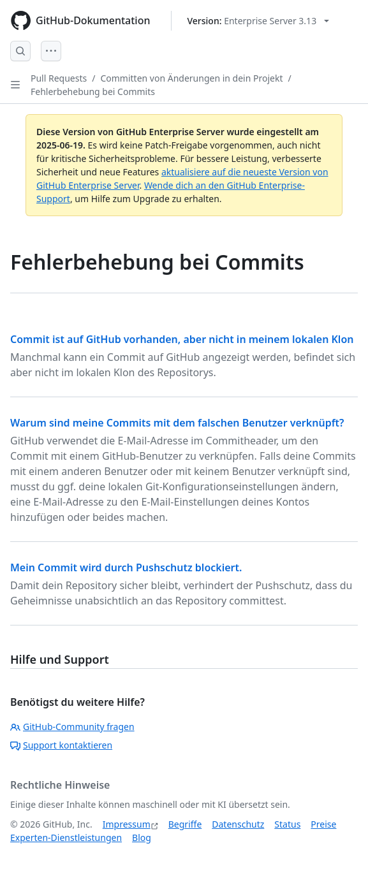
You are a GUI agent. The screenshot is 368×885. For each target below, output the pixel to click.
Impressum (127, 824)
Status (287, 824)
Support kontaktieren (61, 745)
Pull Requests (59, 78)
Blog (141, 837)
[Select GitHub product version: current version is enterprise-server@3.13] (258, 21)
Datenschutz (238, 824)
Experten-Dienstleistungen (66, 837)
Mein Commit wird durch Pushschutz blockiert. (126, 567)
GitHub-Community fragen (72, 726)
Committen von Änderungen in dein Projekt (191, 78)
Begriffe (185, 824)
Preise (323, 824)
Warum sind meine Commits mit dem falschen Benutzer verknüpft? (177, 423)
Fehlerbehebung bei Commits (93, 91)
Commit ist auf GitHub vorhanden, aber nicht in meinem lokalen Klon (181, 339)
